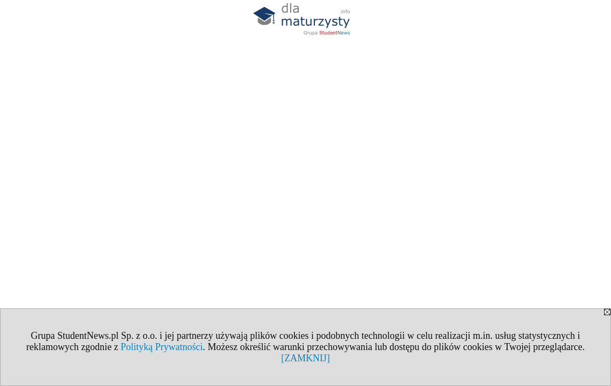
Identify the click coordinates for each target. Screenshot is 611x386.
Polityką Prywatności (161, 347)
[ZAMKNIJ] (305, 358)
